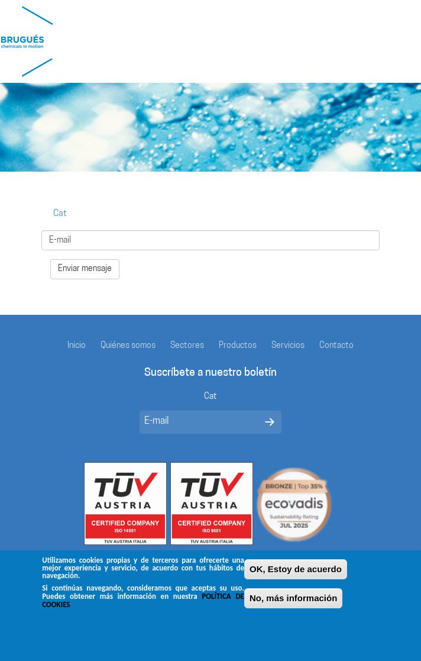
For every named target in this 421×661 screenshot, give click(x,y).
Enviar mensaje (85, 269)
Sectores (187, 345)
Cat (60, 213)
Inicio (76, 345)
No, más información (293, 599)
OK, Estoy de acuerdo (296, 570)
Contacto (336, 345)
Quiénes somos (128, 345)
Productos (238, 345)
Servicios (288, 345)
